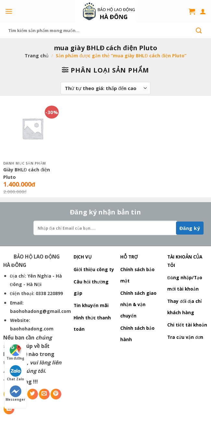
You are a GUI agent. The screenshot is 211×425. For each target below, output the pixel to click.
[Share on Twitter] (32, 394)
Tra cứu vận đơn (185, 337)
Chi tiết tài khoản (187, 325)
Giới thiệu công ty (94, 269)
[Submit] (199, 30)
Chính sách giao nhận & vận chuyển (138, 304)
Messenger (15, 393)
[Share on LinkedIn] (9, 409)
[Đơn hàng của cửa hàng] (105, 88)
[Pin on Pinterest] (56, 394)
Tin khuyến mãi (91, 305)
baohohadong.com (31, 329)
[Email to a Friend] (44, 394)
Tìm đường (15, 352)
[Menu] (9, 11)
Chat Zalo (15, 373)
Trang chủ (37, 55)
